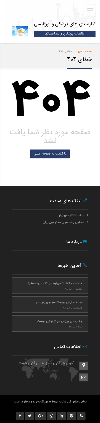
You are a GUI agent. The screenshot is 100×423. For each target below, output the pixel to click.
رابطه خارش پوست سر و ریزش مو (59, 302)
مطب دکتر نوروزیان (71, 215)
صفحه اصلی (85, 51)
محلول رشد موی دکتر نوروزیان (63, 222)
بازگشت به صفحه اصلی (50, 153)
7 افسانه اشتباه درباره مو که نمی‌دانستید (55, 283)
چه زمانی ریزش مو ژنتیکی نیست (60, 321)
